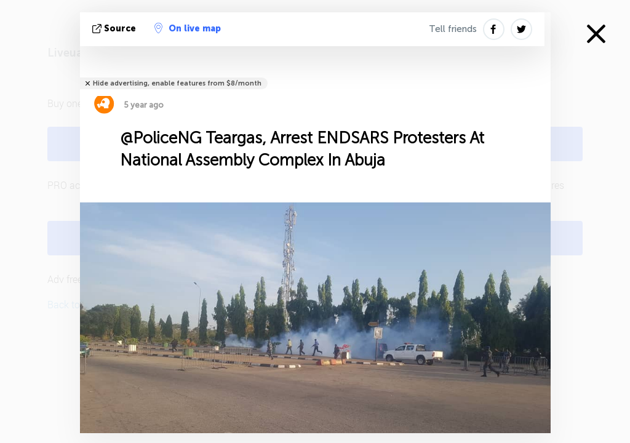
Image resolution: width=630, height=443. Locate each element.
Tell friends (453, 28)
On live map (187, 28)
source (115, 28)
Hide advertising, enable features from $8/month (177, 83)
